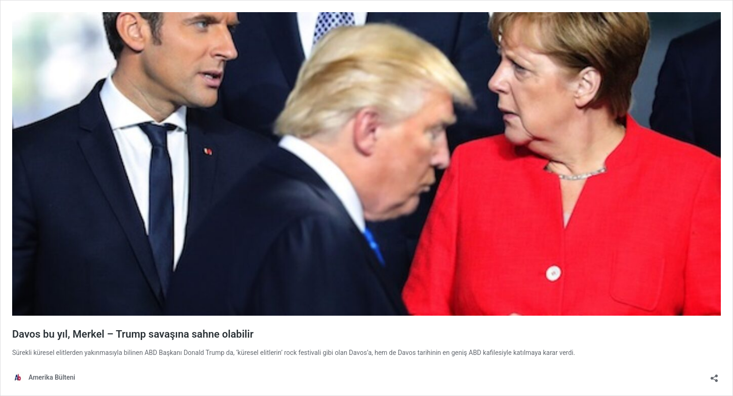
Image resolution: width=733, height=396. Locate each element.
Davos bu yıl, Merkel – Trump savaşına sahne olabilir (132, 334)
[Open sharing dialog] (714, 375)
